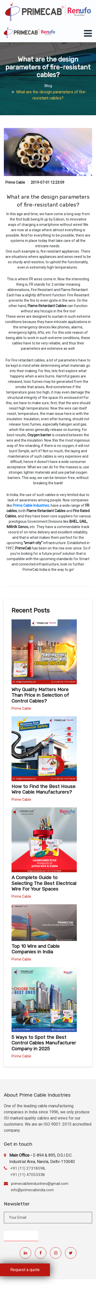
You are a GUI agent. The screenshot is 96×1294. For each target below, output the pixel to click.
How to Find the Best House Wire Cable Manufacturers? (44, 790)
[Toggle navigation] (88, 30)
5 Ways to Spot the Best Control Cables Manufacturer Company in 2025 (41, 1054)
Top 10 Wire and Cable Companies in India (36, 957)
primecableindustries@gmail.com (41, 1198)
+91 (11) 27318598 (27, 1182)
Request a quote (25, 1269)
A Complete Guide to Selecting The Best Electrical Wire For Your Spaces (38, 887)
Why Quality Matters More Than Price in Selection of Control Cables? (41, 695)
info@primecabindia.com (33, 1204)
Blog (48, 85)
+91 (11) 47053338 (27, 1189)
